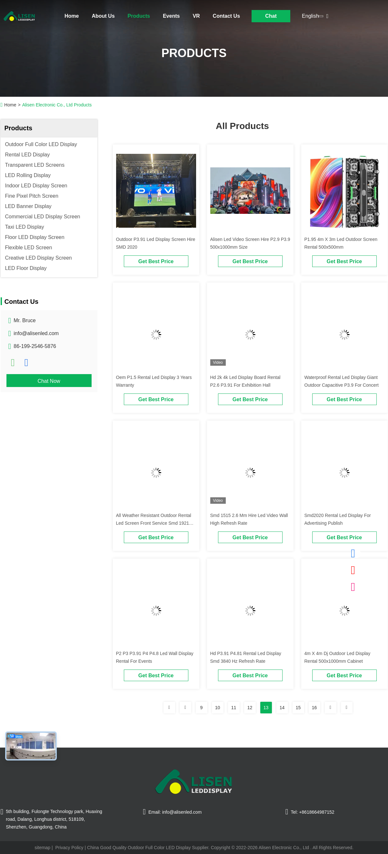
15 (298, 707)
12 (250, 707)
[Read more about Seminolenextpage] (169, 707)
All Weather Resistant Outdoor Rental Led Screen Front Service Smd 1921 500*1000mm (153, 523)
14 (282, 707)
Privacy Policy (69, 847)
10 (217, 707)
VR (196, 16)
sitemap (42, 847)
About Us (103, 16)
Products (139, 16)
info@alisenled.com (36, 333)
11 (233, 707)
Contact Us (226, 16)
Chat (271, 16)
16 (314, 707)
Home (72, 16)
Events (171, 16)
